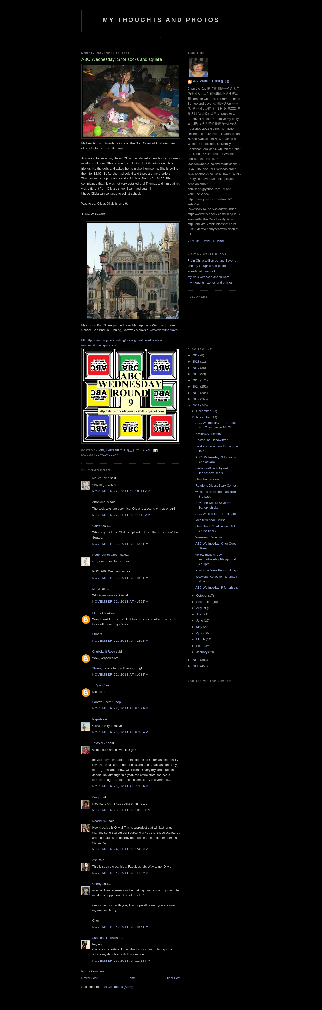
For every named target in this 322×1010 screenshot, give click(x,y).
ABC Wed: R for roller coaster (216, 514)
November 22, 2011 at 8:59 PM (120, 708)
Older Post (172, 978)
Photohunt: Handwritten (211, 440)
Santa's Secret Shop (106, 702)
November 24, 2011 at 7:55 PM (120, 927)
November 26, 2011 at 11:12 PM (121, 960)
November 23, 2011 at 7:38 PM (120, 786)
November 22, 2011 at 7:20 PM (120, 640)
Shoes (96, 668)
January (202, 652)
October (202, 595)
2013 (196, 393)
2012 (196, 399)
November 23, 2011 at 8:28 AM (120, 732)
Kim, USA (99, 612)
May (199, 627)
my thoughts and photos (161, 19)
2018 (196, 361)
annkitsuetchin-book (202, 271)
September (204, 602)
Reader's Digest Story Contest (216, 485)
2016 (196, 374)
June (200, 620)
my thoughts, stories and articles (210, 282)
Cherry (97, 884)
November (204, 417)
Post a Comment (93, 971)
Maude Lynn (100, 478)
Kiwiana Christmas (208, 433)
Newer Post (89, 978)
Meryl (96, 588)
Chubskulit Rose (103, 651)
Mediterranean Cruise (210, 520)
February (203, 645)
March (201, 639)
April (199, 633)
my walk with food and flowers (208, 277)
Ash (95, 860)
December (204, 411)
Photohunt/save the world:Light (217, 570)
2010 (196, 659)
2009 (196, 666)
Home (131, 978)
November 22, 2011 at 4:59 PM (120, 601)
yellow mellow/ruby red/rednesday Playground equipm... (215, 559)
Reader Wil (100, 821)
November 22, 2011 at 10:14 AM (121, 491)
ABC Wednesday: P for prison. (216, 587)
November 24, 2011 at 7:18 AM (120, 873)
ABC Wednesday (106, 455)
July (199, 614)
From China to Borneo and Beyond (212, 260)
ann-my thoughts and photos (208, 266)
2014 (196, 386)
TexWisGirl (99, 743)
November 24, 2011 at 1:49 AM (120, 849)
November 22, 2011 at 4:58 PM (120, 578)
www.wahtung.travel (164, 330)
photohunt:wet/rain (208, 479)
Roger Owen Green (106, 554)
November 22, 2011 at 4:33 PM (120, 544)
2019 (196, 355)
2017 (196, 368)
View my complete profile (208, 241)
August (201, 608)
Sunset (97, 634)
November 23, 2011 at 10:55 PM (121, 810)
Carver (97, 526)
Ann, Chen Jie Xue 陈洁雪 (117, 450)
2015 (196, 380)
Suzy (95, 797)
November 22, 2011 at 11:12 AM (121, 515)
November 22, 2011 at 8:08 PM (120, 674)
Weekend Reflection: (209, 537)
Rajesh (97, 719)
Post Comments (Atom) (116, 987)
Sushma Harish (103, 937)
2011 (196, 405)
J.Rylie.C (98, 685)
